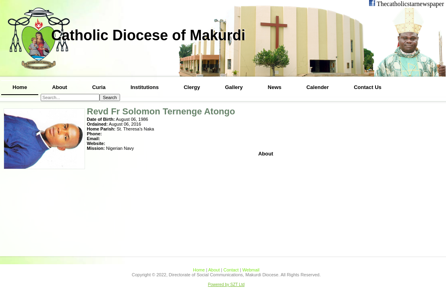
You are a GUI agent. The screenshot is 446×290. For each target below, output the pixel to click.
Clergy (192, 87)
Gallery (234, 87)
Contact (231, 269)
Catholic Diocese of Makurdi (148, 35)
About (59, 87)
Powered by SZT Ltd (226, 284)
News (275, 87)
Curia (99, 87)
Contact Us (368, 87)
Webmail (250, 269)
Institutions (145, 87)
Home (19, 87)
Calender (317, 87)
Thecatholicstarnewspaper (409, 3)
